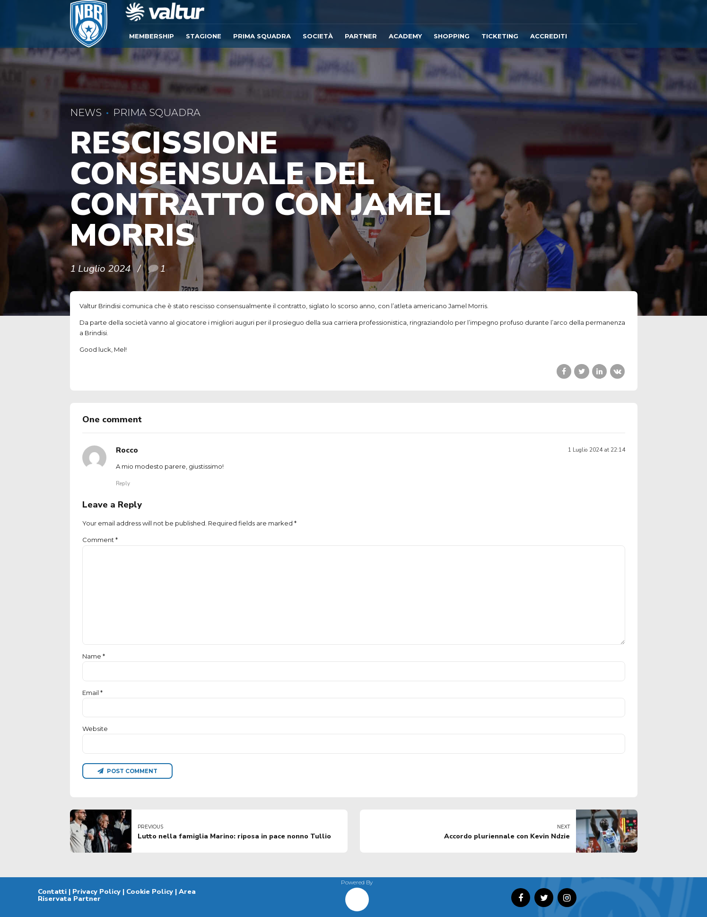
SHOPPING (452, 36)
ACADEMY (405, 36)
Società (318, 36)
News (86, 112)
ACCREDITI (548, 36)
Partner (361, 36)
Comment (100, 539)
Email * (92, 692)
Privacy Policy (96, 891)
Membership (151, 36)
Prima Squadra (262, 36)
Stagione (203, 36)
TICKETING (499, 36)
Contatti (52, 891)
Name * (93, 656)
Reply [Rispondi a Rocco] (123, 483)
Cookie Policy (149, 891)
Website (95, 728)
